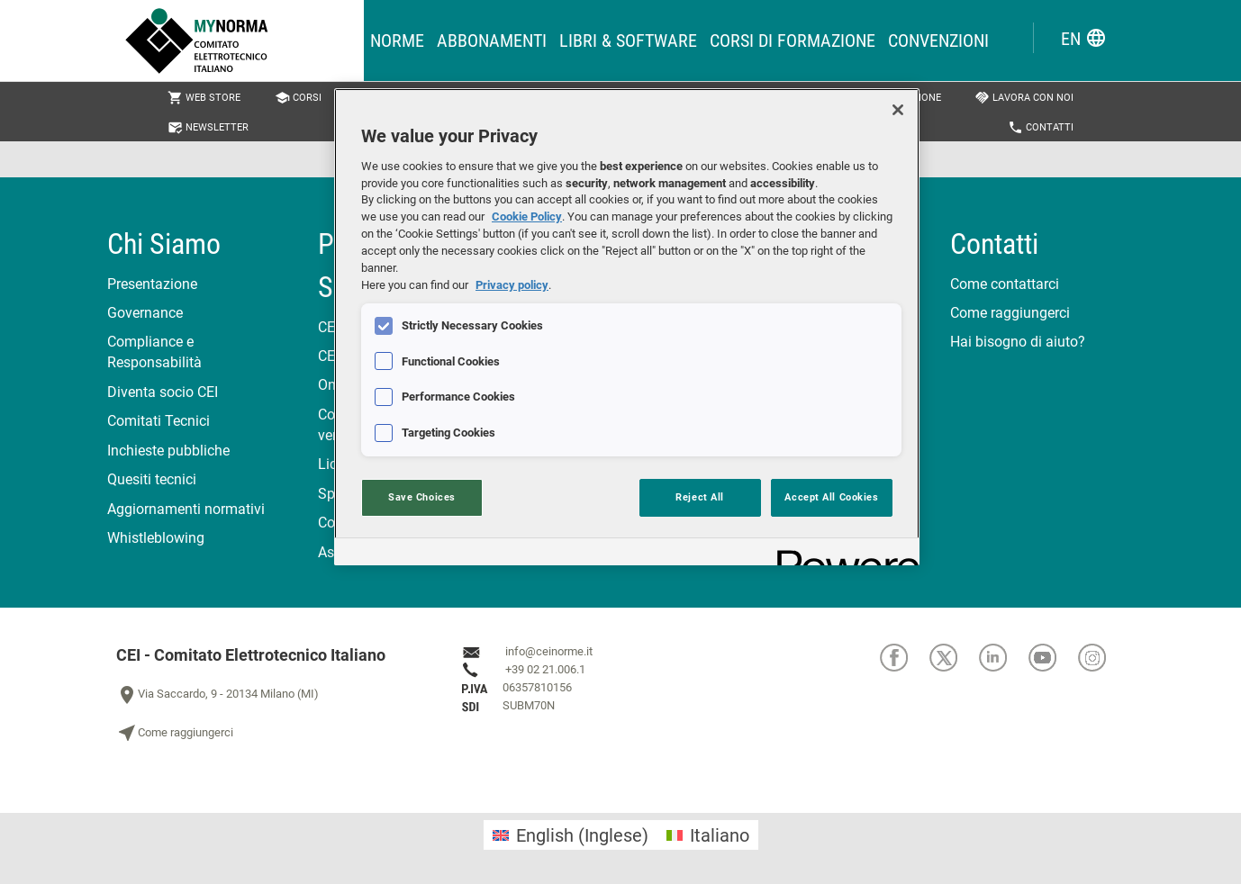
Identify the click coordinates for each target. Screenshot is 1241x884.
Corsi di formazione (792, 40)
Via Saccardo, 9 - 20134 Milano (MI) (217, 695)
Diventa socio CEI (162, 392)
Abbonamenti (492, 40)
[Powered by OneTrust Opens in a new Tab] (842, 554)
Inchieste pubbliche (168, 450)
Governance (145, 312)
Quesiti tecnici (151, 479)
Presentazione (152, 284)
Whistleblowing (155, 537)
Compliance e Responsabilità (154, 352)
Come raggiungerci (1010, 312)
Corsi (298, 97)
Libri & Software (628, 40)
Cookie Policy (527, 216)
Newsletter (208, 127)
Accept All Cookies (831, 497)
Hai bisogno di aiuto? (1017, 341)
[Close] (898, 110)
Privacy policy (512, 285)
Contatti (1040, 127)
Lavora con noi (1023, 97)
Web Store (204, 97)
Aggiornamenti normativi (186, 509)
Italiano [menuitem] (719, 835)
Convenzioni (938, 40)
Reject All (699, 497)
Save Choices (422, 497)
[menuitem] (570, 835)
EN (1084, 38)
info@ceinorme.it (549, 651)
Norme (397, 40)
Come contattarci (1004, 284)
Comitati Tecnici (158, 420)
